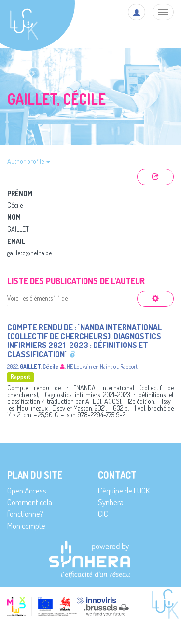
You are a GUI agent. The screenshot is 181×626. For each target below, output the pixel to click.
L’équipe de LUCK (124, 490)
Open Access (26, 490)
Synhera (111, 502)
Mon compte (26, 525)
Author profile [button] (28, 161)
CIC (103, 513)
